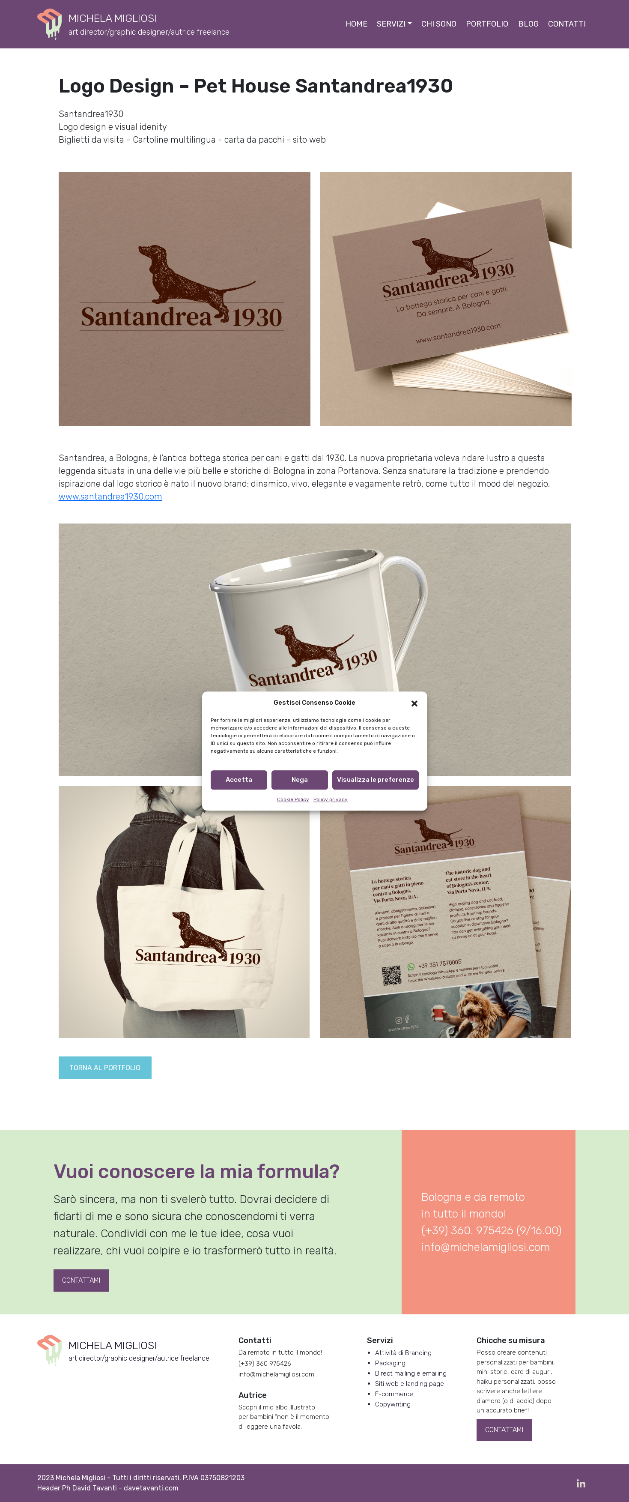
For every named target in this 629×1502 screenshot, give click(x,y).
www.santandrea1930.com (110, 496)
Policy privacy (330, 799)
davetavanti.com (151, 1488)
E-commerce (394, 1394)
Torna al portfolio (104, 1068)
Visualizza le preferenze (375, 780)
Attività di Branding (403, 1353)
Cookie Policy (293, 799)
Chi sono (438, 24)
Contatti (567, 24)
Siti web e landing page (409, 1384)
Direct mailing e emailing (411, 1373)
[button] (414, 703)
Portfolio (487, 24)
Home (356, 24)
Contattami (81, 1280)
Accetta (239, 780)
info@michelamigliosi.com (485, 1247)
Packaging (390, 1363)
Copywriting (393, 1404)
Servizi (391, 24)
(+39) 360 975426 (264, 1363)
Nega (300, 780)
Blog (528, 24)
